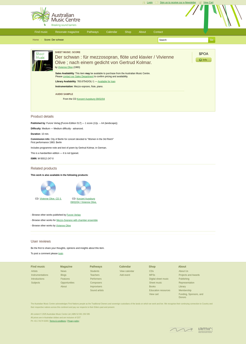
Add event (125, 275)
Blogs (63, 275)
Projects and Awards (189, 275)
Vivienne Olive (65, 67)
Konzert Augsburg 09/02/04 (91, 99)
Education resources (159, 290)
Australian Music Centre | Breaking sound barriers (56, 17)
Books (152, 286)
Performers (95, 279)
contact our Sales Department (78, 76)
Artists (34, 271)
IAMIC (205, 330)
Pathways (93, 31)
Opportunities (67, 282)
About (142, 31)
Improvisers (96, 286)
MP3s (152, 275)
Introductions (37, 279)
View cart (154, 294)
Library (182, 286)
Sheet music (155, 282)
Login (150, 2)
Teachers (95, 275)
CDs (151, 271)
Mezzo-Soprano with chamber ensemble (77, 220)
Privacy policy (73, 321)
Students (94, 271)
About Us (183, 271)
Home (36, 39)
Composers (96, 282)
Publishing (184, 279)
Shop (128, 31)
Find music (41, 31)
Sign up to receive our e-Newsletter (178, 2)
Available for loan (107, 81)
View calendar (127, 271)
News (63, 271)
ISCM (181, 330)
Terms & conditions (58, 321)
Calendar (111, 31)
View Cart (208, 2)
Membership (185, 290)
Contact (158, 31)
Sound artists (97, 290)
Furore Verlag (74, 215)
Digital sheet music (159, 279)
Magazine (66, 266)
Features (65, 279)
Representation (186, 282)
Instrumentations (39, 275)
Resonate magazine (67, 31)
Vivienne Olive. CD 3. (51, 198)
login (60, 253)
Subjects (35, 282)
